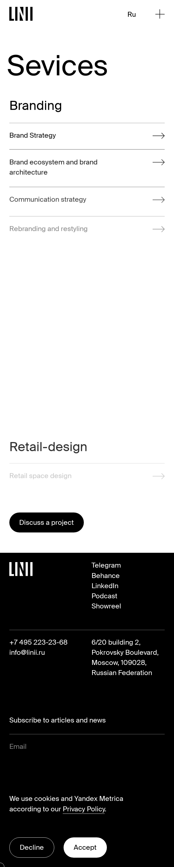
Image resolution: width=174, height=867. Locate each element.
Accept (85, 847)
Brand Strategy (87, 136)
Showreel (106, 606)
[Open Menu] (160, 14)
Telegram (106, 565)
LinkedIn (105, 585)
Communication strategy (87, 204)
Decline (32, 847)
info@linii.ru (27, 652)
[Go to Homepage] (21, 14)
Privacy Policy (84, 809)
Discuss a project (46, 522)
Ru (131, 14)
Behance (106, 575)
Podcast (104, 595)
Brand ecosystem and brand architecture (87, 169)
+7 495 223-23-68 (38, 642)
